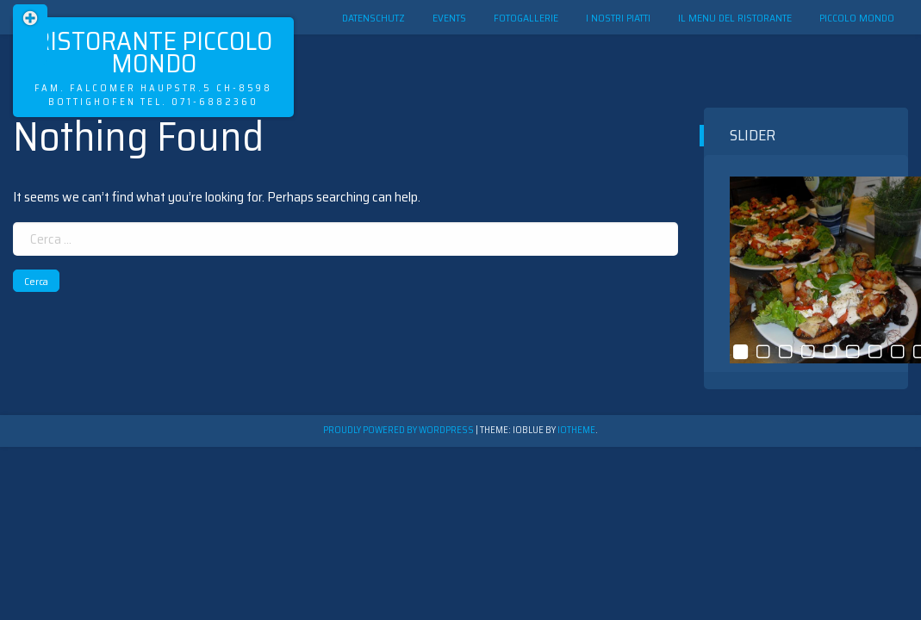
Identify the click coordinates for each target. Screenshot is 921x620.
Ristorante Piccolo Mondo (153, 52)
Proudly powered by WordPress (399, 430)
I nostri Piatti (618, 17)
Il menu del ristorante (735, 17)
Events (449, 17)
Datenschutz (373, 17)
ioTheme (576, 430)
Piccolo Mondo (856, 17)
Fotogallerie (526, 17)
